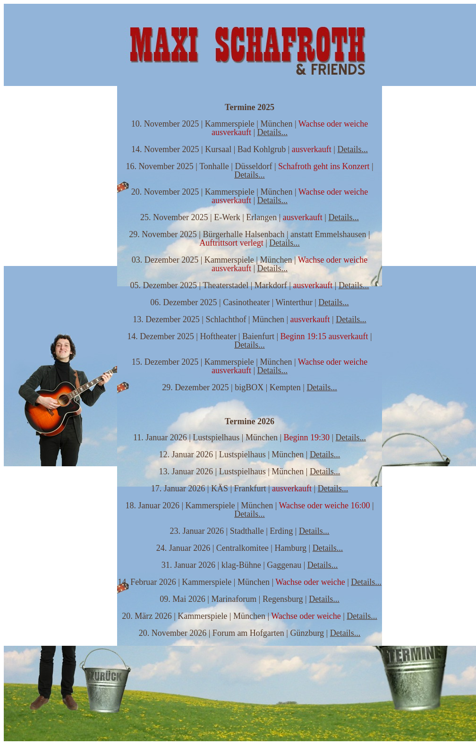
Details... (272, 132)
